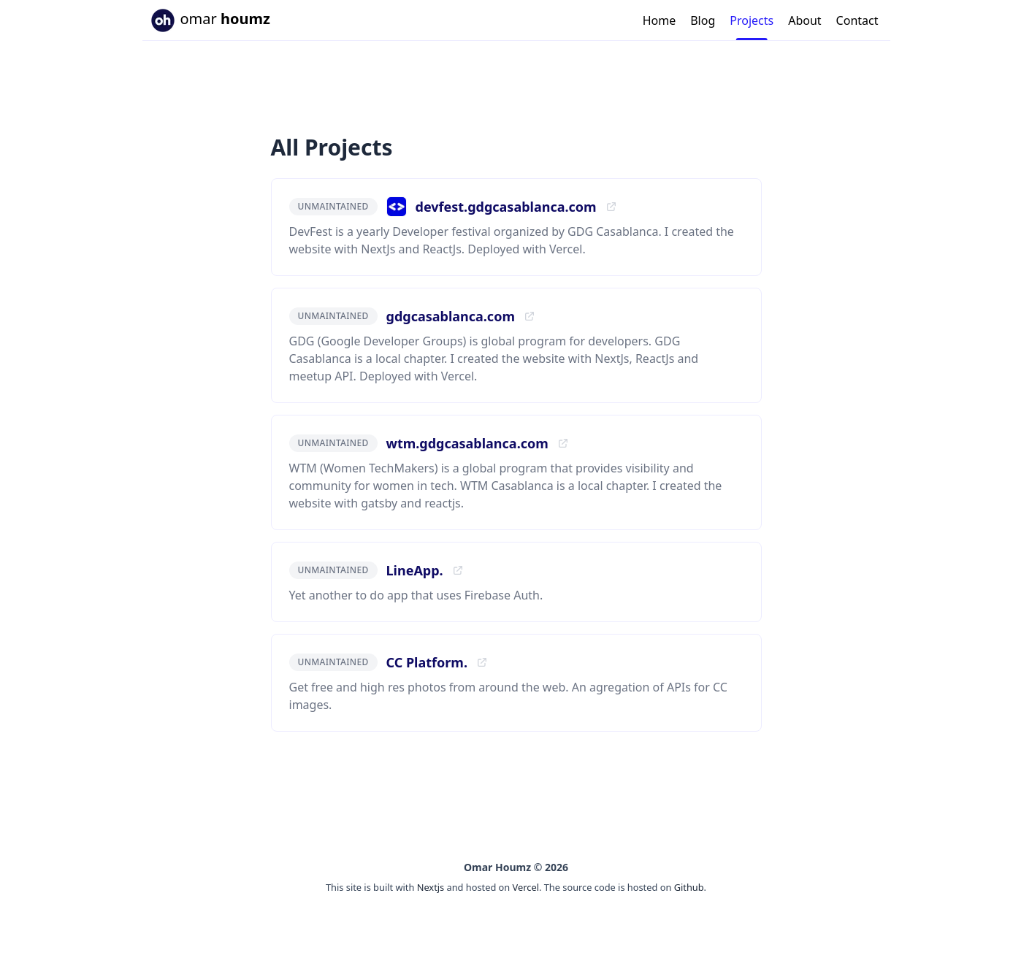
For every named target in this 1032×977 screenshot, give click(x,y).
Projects (751, 20)
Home (659, 20)
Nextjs (431, 887)
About (804, 20)
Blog (702, 20)
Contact (857, 20)
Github (689, 887)
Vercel (526, 887)
